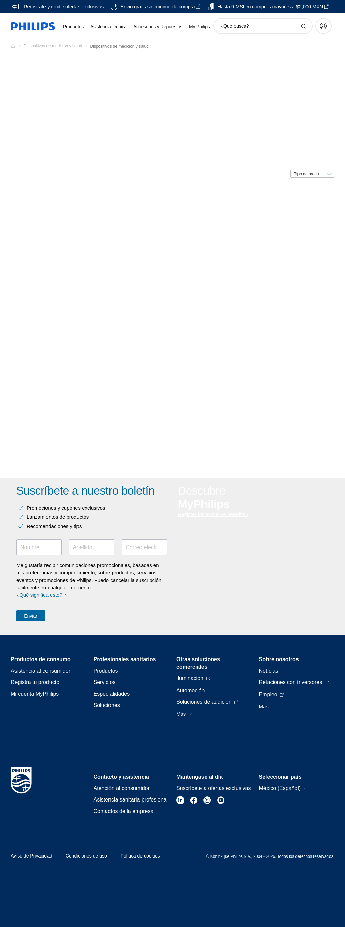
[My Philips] (323, 26)
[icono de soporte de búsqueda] (304, 26)
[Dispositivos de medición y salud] (57, 46)
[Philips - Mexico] (17, 46)
